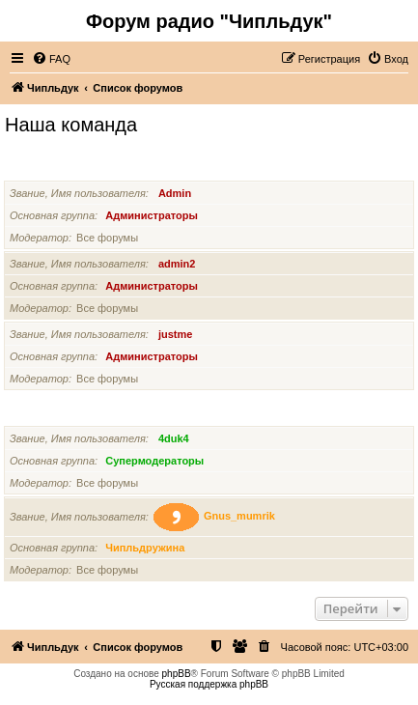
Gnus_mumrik (239, 516)
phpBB (176, 673)
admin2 (177, 263)
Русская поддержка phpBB (209, 684)
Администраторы (54, 168)
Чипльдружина (144, 547)
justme (175, 334)
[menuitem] (51, 58)
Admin (174, 193)
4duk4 (173, 438)
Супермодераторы (57, 414)
